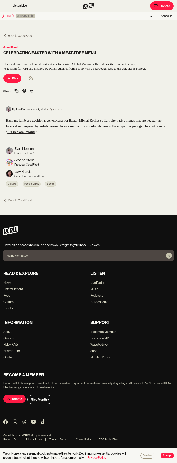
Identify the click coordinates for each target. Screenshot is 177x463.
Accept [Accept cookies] (167, 455)
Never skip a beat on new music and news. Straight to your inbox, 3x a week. (52, 245)
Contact (9, 357)
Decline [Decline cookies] (147, 455)
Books (50, 183)
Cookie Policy (81, 439)
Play (12, 78)
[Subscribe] (169, 256)
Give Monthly (40, 399)
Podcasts (96, 295)
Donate (162, 6)
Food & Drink (31, 183)
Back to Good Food (17, 35)
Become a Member (103, 332)
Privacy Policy (32, 439)
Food (6, 295)
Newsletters (11, 351)
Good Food (10, 47)
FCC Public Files (106, 439)
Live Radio (97, 282)
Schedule (166, 16)
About (7, 332)
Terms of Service (56, 439)
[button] (25, 16)
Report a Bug (10, 439)
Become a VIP (99, 338)
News (7, 282)
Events (8, 308)
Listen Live (20, 5)
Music (94, 289)
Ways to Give (99, 344)
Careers (8, 338)
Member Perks (100, 357)
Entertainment (13, 289)
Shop (93, 351)
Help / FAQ (10, 344)
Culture (12, 183)
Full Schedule (99, 302)
